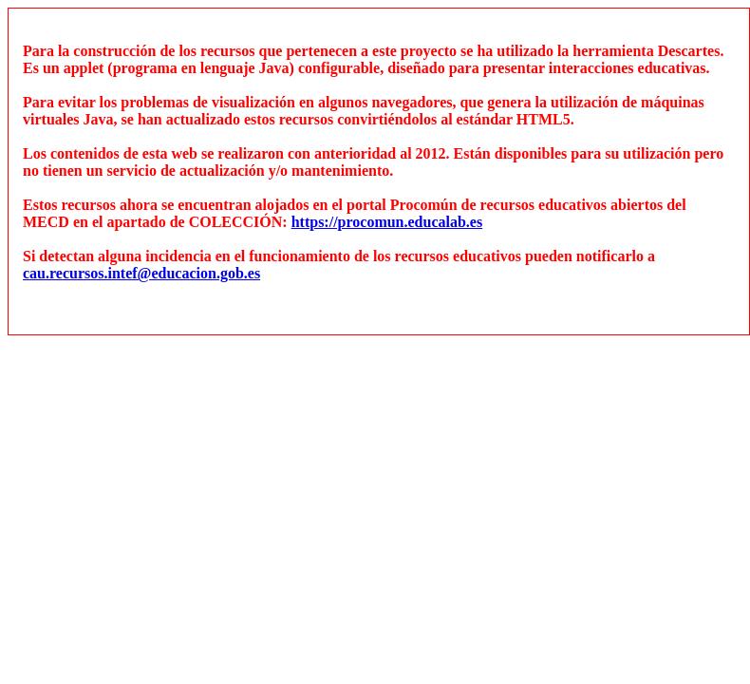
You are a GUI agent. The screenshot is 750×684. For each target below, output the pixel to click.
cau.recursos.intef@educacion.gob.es (141, 273)
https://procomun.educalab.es (387, 222)
